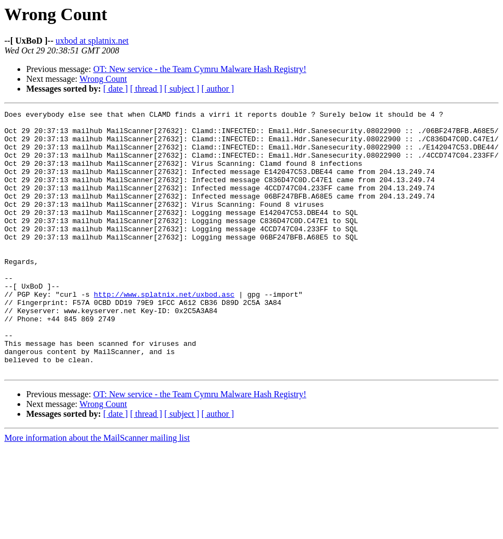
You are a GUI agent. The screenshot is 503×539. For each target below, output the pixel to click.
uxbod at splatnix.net (92, 40)
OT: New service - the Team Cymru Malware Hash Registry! (199, 69)
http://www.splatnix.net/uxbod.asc (164, 332)
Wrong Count (103, 78)
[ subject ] (181, 88)
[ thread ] (146, 88)
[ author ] (218, 88)
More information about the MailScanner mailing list (97, 490)
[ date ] (115, 88)
